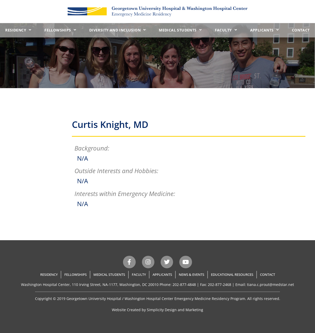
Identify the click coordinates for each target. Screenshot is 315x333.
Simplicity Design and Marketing (175, 309)
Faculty (226, 29)
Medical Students (180, 29)
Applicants (264, 29)
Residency (18, 29)
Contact (301, 30)
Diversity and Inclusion (117, 29)
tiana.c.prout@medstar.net (270, 284)
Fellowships (60, 29)
